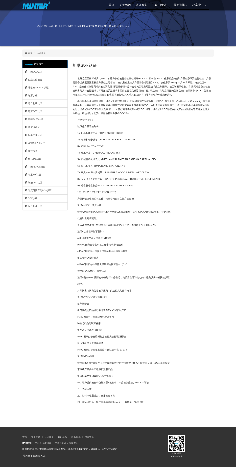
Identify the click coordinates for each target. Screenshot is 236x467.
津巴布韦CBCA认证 (37, 87)
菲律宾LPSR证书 (35, 143)
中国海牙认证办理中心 (66, 443)
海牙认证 (31, 95)
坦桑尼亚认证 (33, 135)
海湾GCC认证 (33, 111)
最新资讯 (180, 5)
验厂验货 (161, 5)
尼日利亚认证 (33, 103)
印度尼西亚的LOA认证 (38, 190)
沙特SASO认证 (34, 119)
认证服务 (143, 5)
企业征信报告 (33, 79)
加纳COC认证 (33, 182)
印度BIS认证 (33, 174)
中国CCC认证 (33, 71)
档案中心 (199, 5)
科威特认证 (32, 127)
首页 (111, 5)
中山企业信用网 (43, 443)
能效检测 (31, 150)
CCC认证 (31, 198)
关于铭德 (125, 5)
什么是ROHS (33, 158)
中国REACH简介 (35, 166)
